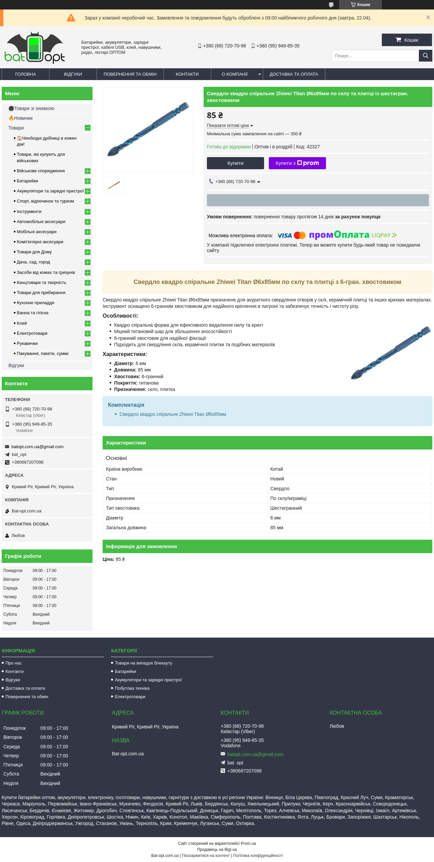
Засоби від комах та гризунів (46, 272)
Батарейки (27, 180)
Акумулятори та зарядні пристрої (50, 190)
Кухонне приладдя (35, 302)
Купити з (297, 163)
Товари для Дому (34, 251)
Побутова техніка (132, 688)
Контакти (187, 74)
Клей (22, 323)
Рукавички (27, 343)
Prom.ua (248, 843)
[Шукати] (425, 56)
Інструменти (29, 211)
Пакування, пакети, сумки (43, 353)
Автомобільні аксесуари (41, 221)
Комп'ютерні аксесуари (40, 241)
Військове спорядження (41, 170)
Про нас (13, 663)
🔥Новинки (20, 118)
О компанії (235, 74)
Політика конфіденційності (258, 855)
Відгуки (73, 74)
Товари (16, 128)
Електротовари (32, 333)
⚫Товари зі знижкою (31, 108)
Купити (235, 163)
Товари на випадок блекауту (143, 663)
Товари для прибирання (41, 292)
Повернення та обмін (130, 74)
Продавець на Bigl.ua (217, 849)
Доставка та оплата (294, 74)
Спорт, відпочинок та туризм (45, 201)
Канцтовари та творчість (41, 282)
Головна (25, 74)
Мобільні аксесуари (37, 231)
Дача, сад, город (33, 261)
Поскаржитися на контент (206, 855)
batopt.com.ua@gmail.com (37, 446)
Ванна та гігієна (32, 312)
